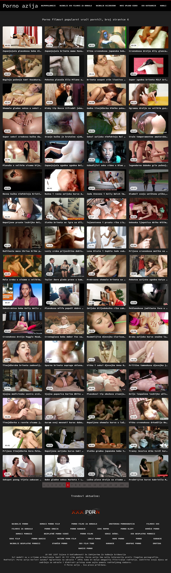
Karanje (157, 538)
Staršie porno (59, 543)
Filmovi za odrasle (22, 529)
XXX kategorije (148, 6)
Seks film (14, 538)
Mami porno (118, 538)
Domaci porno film (50, 524)
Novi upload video (128, 6)
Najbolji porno (20, 524)
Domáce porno (152, 529)
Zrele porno (94, 538)
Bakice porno (86, 548)
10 (84, 485)
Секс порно (103, 529)
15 (110, 485)
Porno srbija (51, 529)
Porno (139, 538)
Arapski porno (133, 543)
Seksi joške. (112, 533)
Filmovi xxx (152, 524)
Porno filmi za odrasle (84, 524)
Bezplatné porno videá (56, 533)
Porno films (86, 533)
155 (122, 485)
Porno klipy (127, 529)
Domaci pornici (24, 533)
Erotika (157, 543)
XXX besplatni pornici (143, 533)
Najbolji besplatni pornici (25, 543)
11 (89, 485)
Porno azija (74, 565)
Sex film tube (86, 543)
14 (105, 485)
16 (115, 485)
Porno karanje (78, 529)
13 (100, 485)
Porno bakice (39, 538)
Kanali (163, 6)
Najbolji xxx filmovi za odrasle (76, 6)
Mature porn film (66, 538)
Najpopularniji (48, 6)
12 (95, 485)
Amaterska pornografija (122, 524)
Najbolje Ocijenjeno (106, 6)
